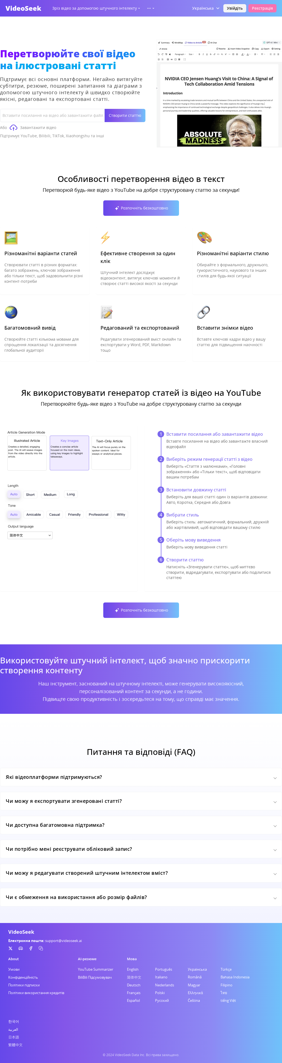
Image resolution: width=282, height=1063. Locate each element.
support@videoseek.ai (63, 940)
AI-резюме (87, 958)
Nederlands (164, 985)
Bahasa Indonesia (235, 977)
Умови (14, 969)
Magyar (194, 985)
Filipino (226, 985)
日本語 (13, 1037)
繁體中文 (15, 1044)
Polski (160, 992)
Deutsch (133, 985)
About (13, 958)
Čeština (194, 1000)
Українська (197, 969)
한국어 (13, 1021)
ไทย (224, 992)
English (133, 969)
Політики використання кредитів (36, 992)
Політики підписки (24, 985)
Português (163, 969)
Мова (132, 958)
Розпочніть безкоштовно (141, 208)
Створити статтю (125, 115)
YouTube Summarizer (95, 969)
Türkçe (226, 969)
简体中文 (134, 977)
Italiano (161, 977)
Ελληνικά (195, 992)
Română (195, 977)
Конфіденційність (23, 977)
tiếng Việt (228, 1000)
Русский (162, 1000)
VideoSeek (23, 8)
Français (133, 992)
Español (133, 1000)
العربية (13, 1029)
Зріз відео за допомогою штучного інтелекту (96, 8)
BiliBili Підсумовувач (95, 977)
